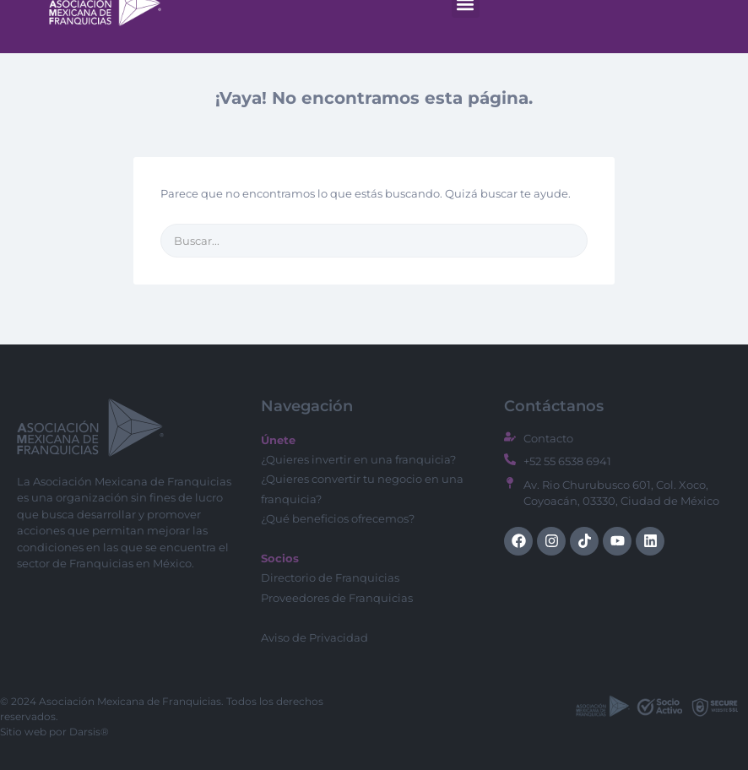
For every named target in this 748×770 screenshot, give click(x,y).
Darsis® (89, 731)
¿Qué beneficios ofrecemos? (338, 518)
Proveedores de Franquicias (337, 598)
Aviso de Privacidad (314, 637)
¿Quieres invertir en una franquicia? (358, 459)
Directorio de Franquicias (330, 577)
